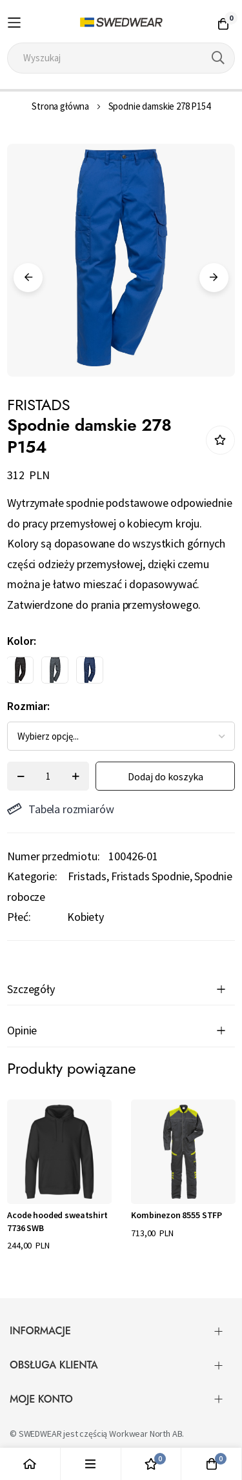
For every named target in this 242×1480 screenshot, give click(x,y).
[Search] (218, 58)
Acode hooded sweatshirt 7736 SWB (57, 1221)
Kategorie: (32, 876)
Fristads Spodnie (150, 876)
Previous (28, 277)
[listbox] (109, 673)
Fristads (87, 876)
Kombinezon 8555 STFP (176, 1215)
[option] (20, 670)
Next (213, 277)
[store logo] (121, 22)
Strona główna (60, 106)
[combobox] (121, 58)
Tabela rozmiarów (60, 809)
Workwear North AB (145, 1433)
